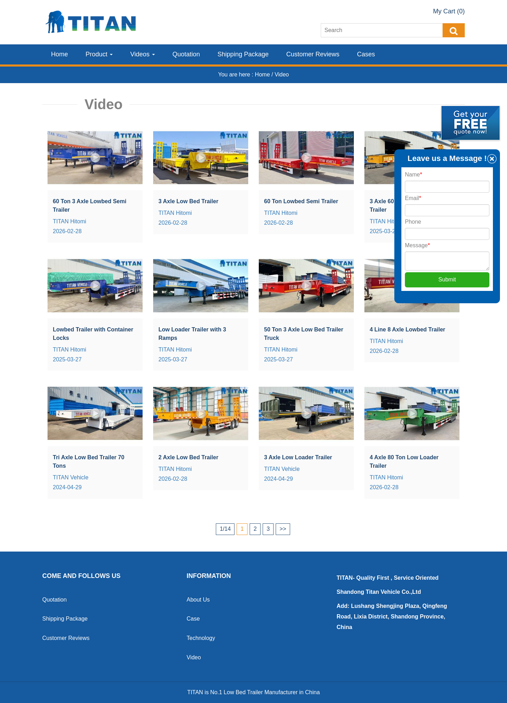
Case (193, 619)
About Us (198, 600)
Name (413, 175)
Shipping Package (243, 54)
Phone (413, 222)
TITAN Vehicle (70, 477)
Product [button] (99, 54)
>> (283, 529)
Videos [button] (142, 54)
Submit (447, 279)
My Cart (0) (449, 11)
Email (413, 198)
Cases (366, 54)
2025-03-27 (384, 231)
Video (194, 657)
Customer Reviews (312, 54)
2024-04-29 (67, 487)
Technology (201, 638)
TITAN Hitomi (69, 221)
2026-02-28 (67, 231)
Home (59, 54)
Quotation (186, 54)
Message (417, 245)
